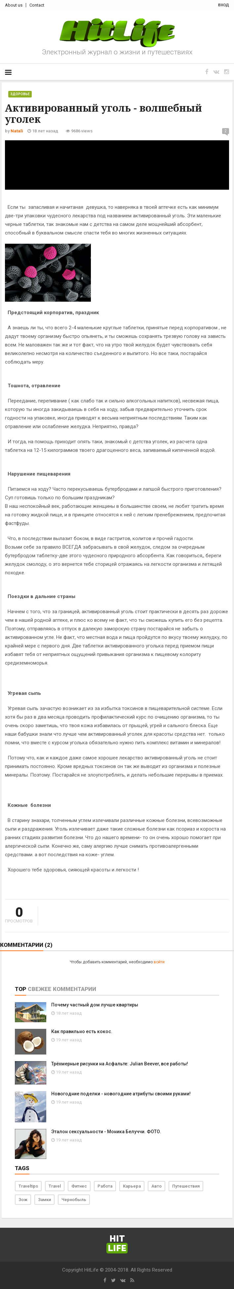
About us (13, 5)
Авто (156, 1186)
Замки (44, 1199)
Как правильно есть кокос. (81, 1031)
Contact (36, 5)
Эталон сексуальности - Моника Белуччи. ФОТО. (106, 1131)
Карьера (132, 1186)
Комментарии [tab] (74, 989)
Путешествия (186, 1186)
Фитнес (79, 1186)
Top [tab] (20, 989)
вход (223, 5)
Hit (117, 1243)
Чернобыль (73, 1199)
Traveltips (28, 1186)
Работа (105, 1186)
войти (159, 962)
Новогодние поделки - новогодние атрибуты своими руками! (121, 1093)
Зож (23, 1199)
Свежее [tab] (39, 989)
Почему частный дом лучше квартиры (94, 1004)
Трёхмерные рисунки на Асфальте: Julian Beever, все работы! (119, 1063)
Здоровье (20, 94)
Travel (55, 1186)
